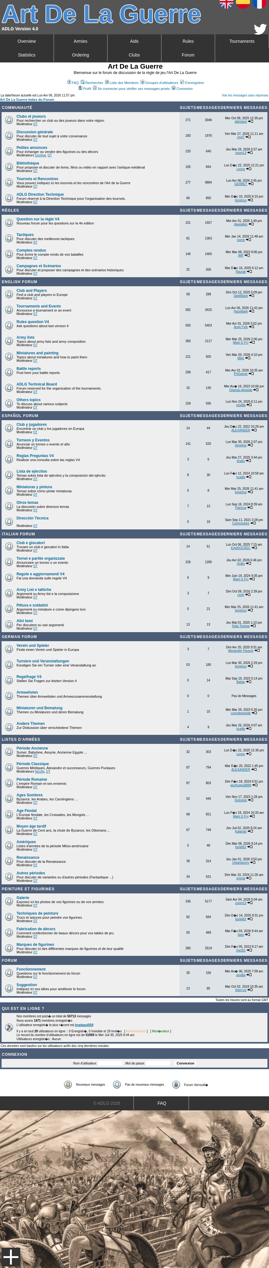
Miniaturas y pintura (34, 487)
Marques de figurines (35, 944)
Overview (27, 41)
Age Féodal (27, 810)
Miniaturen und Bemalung (39, 708)
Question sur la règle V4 (38, 219)
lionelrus (241, 200)
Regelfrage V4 (29, 677)
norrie (241, 240)
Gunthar (40, 155)
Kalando (241, 831)
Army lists (26, 337)
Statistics (27, 54)
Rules (188, 41)
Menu (11, 1257)
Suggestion (27, 985)
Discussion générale (35, 132)
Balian (241, 682)
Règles (10, 210)
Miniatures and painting (38, 353)
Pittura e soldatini (32, 605)
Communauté (17, 108)
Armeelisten (27, 692)
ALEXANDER (240, 430)
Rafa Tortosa (241, 626)
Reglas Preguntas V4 (35, 456)
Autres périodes (31, 873)
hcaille (240, 477)
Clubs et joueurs (31, 116)
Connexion (182, 89)
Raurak (241, 271)
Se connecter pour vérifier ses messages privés (131, 89)
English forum (19, 282)
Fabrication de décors (36, 929)
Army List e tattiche (34, 589)
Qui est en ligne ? (23, 1008)
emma (241, 878)
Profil (85, 89)
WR (240, 255)
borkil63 (240, 847)
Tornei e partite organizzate (41, 558)
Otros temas (27, 502)
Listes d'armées (21, 739)
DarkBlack (241, 295)
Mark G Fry (240, 342)
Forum (188, 54)
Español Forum (20, 416)
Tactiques (25, 235)
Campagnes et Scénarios (39, 266)
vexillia (240, 405)
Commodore (240, 523)
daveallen (240, 224)
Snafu (241, 461)
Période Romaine (32, 779)
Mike (241, 358)
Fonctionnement (31, 969)
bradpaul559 (84, 1025)
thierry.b (240, 990)
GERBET (240, 184)
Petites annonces (32, 147)
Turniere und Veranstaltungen (43, 661)
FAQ (73, 83)
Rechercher (92, 83)
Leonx (241, 169)
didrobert (241, 121)
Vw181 (241, 950)
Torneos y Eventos (33, 440)
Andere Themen (31, 723)
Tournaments (242, 41)
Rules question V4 (33, 322)
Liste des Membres (122, 83)
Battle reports (29, 368)
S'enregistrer (192, 83)
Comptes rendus (31, 250)
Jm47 (240, 137)
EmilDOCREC (241, 548)
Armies (81, 41)
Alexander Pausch (240, 650)
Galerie (23, 898)
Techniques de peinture (37, 913)
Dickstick (241, 800)
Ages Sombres (30, 795)
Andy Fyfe (241, 327)
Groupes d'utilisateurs (159, 83)
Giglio (241, 563)
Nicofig (40, 771)
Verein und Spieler (33, 645)
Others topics (29, 400)
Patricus (240, 507)
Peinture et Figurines (28, 889)
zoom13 (241, 153)
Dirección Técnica (33, 518)
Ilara (241, 934)
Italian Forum (18, 534)
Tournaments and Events (39, 306)
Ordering (80, 54)
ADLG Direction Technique (40, 194)
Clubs (134, 54)
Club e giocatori (31, 543)
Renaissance (28, 857)
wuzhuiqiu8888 (240, 785)
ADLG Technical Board (37, 384)
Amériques (26, 842)
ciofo (241, 595)
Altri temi (25, 621)
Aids (134, 41)
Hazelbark (241, 311)
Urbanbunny (240, 862)
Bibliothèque (28, 163)
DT (35, 124)
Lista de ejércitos (32, 471)
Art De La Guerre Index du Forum (27, 99)
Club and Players (32, 290)
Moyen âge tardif (31, 826)
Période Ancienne (32, 748)
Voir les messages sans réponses (245, 95)
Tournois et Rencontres (37, 179)
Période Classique (33, 764)
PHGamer (240, 374)
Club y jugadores (32, 424)
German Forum (19, 637)
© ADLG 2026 (106, 1103)
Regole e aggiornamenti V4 (41, 574)
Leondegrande (241, 713)
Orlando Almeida (240, 390)
